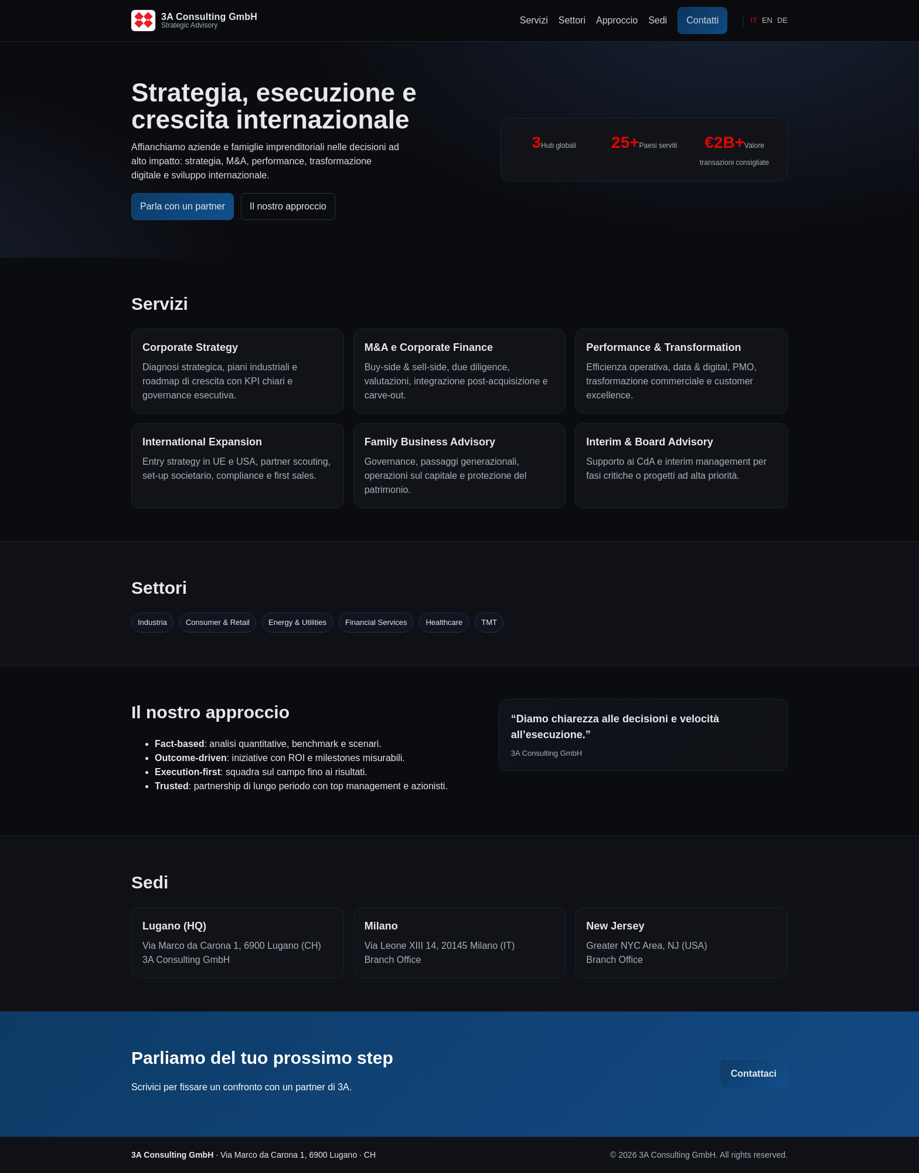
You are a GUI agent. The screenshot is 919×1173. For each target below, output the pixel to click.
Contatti (702, 20)
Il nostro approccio (288, 206)
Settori (572, 20)
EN (767, 20)
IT (753, 20)
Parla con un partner (182, 206)
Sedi (657, 20)
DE (782, 20)
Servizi (534, 20)
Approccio (617, 20)
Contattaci (754, 1074)
